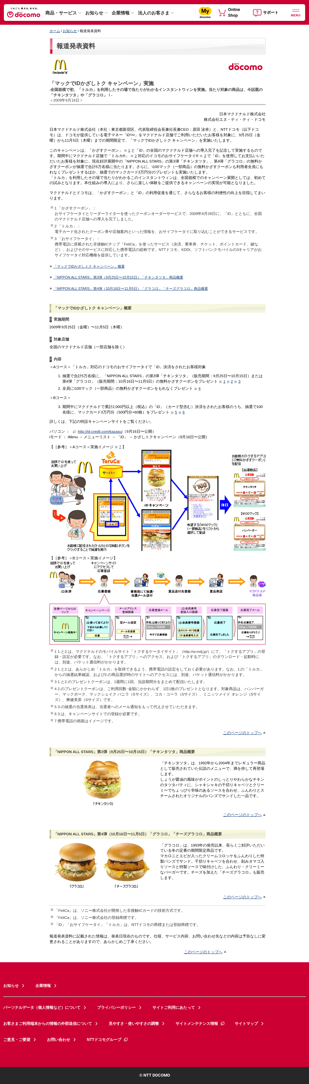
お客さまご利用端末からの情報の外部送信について (47, 1023)
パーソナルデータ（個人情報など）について (41, 1007)
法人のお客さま (153, 12)
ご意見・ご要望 (16, 1039)
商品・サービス (61, 12)
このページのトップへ (242, 733)
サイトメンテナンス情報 (200, 1023)
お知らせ (94, 12)
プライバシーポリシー (116, 1007)
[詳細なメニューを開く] (295, 12)
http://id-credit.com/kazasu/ (100, 431)
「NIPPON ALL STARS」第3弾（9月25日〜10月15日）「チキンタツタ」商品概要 (118, 277)
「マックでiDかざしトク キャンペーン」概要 (89, 266)
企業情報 (121, 12)
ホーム (55, 31)
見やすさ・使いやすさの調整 (134, 1023)
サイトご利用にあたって (173, 1007)
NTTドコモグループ (107, 1039)
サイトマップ (246, 1023)
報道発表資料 (76, 45)
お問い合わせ (58, 1039)
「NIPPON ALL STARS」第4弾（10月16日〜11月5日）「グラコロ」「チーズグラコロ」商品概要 (130, 288)
